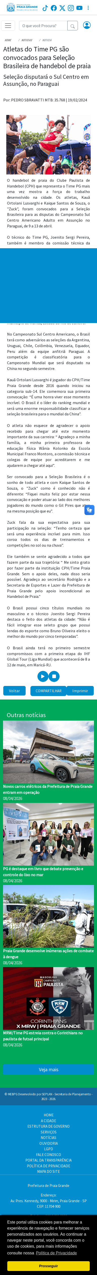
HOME (49, 1115)
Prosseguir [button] (48, 1266)
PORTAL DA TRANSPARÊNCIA (48, 1160)
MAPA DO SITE (48, 1171)
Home (8, 40)
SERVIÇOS (49, 1132)
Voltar (14, 690)
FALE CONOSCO (48, 1154)
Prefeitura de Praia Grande (48, 1185)
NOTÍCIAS (48, 1137)
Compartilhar (49, 690)
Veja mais (48, 1069)
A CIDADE (48, 1120)
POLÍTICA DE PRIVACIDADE (48, 1166)
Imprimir (80, 690)
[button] (87, 25)
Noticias (27, 40)
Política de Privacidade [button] (56, 1253)
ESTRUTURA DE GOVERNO (48, 1126)
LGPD (48, 1148)
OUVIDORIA (48, 1143)
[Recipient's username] (43, 25)
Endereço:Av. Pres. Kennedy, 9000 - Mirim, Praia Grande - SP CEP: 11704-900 (49, 1201)
